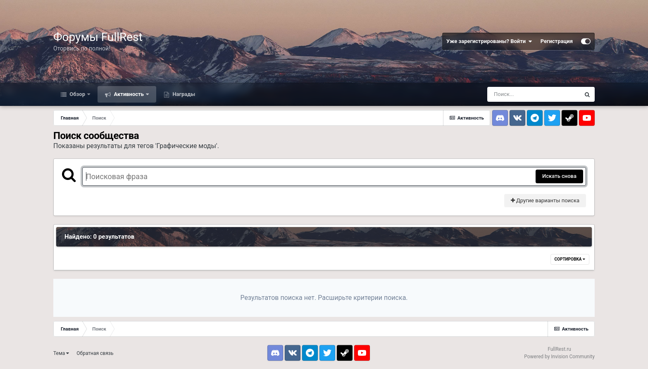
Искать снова (559, 176)
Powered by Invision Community (559, 356)
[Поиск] (533, 94)
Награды (183, 94)
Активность (128, 94)
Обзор (77, 94)
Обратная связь (94, 353)
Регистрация (557, 41)
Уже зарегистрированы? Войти (489, 41)
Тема (61, 353)
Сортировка (570, 259)
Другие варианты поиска (545, 200)
